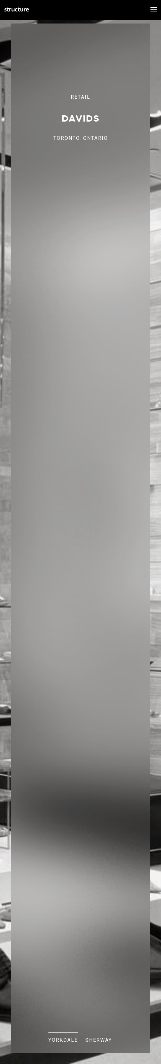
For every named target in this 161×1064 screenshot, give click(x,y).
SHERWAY (98, 1040)
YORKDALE (63, 1040)
